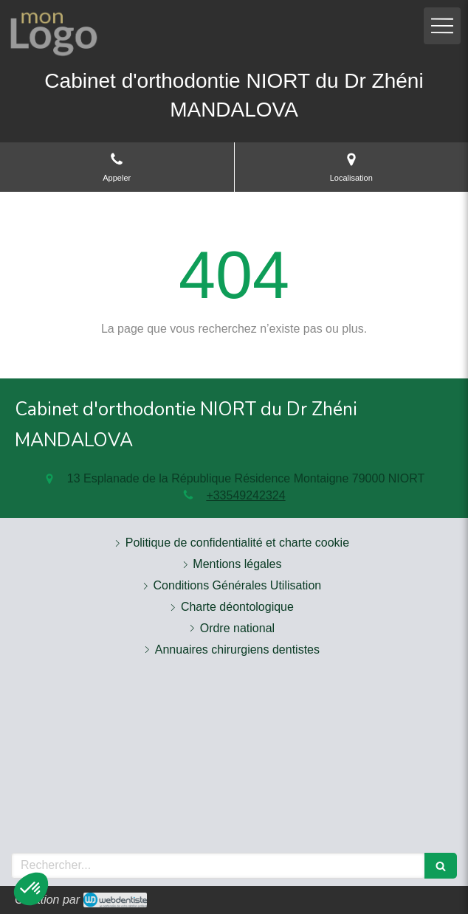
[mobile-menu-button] (442, 25)
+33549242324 (245, 495)
